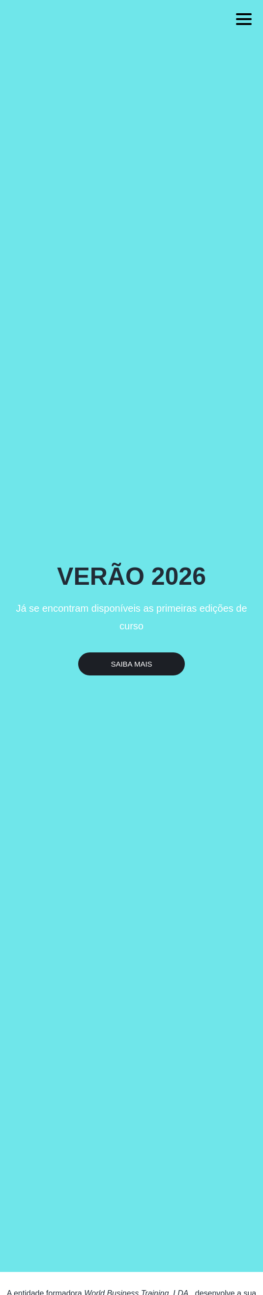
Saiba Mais (131, 664)
